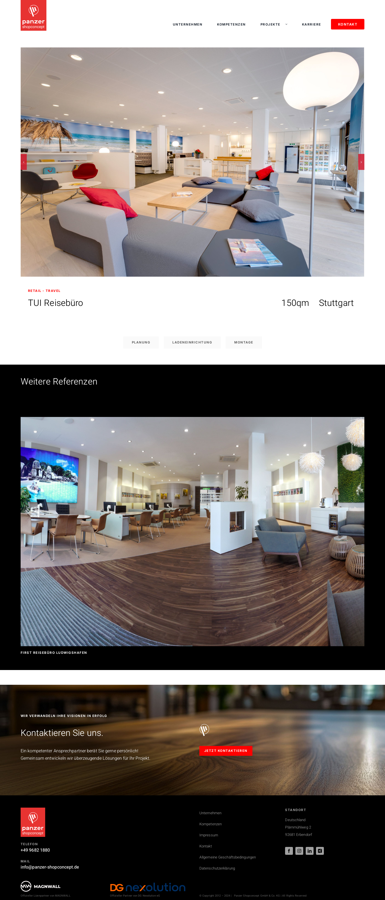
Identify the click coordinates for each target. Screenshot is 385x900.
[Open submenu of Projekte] (288, 24)
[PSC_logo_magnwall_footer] (40, 883)
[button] (24, 162)
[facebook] (289, 851)
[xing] (320, 851)
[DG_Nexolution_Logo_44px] (148, 884)
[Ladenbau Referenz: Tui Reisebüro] (192, 50)
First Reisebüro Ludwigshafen (54, 653)
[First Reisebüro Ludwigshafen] (192, 420)
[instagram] (299, 851)
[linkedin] (310, 851)
